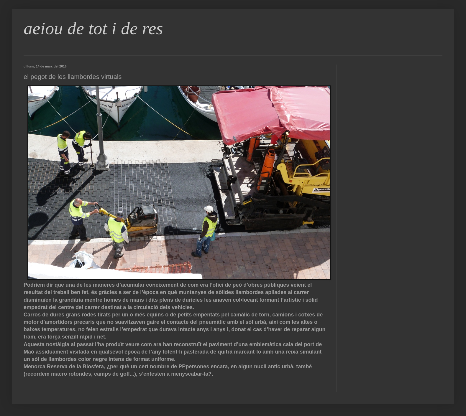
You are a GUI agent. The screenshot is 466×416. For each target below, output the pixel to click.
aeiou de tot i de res (93, 28)
